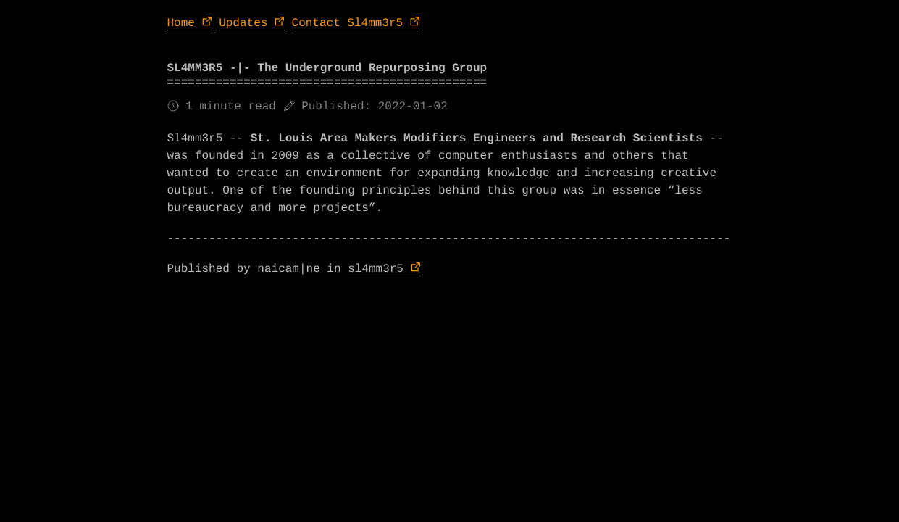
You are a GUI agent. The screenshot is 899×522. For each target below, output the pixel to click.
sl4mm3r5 (375, 269)
